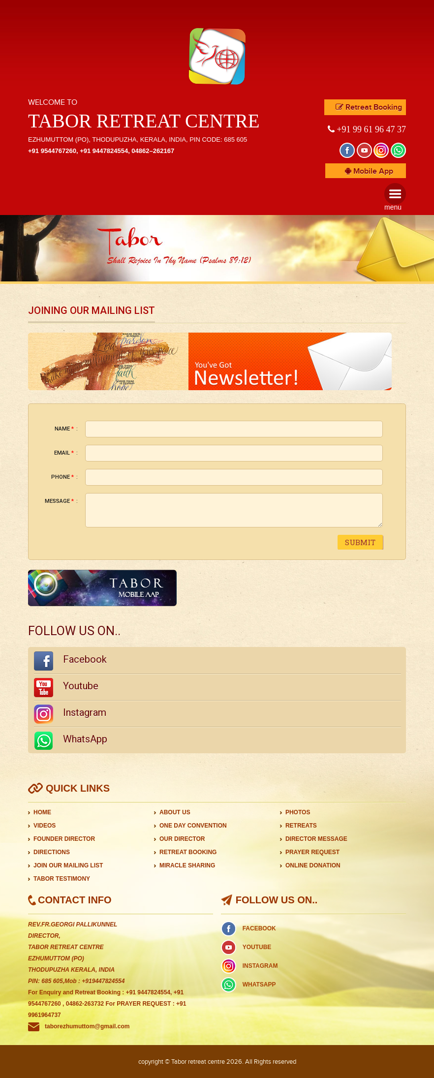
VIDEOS (44, 825)
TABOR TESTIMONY (61, 878)
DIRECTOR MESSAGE (316, 838)
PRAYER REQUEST (312, 852)
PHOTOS (297, 812)
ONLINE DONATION (313, 865)
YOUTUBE (257, 947)
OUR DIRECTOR (182, 838)
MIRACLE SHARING (187, 865)
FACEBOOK (259, 928)
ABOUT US (174, 812)
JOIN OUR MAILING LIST (68, 865)
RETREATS (301, 825)
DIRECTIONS (51, 852)
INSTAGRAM (260, 965)
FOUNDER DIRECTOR (64, 838)
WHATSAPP (259, 984)
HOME (42, 812)
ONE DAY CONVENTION (193, 825)
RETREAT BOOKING (188, 852)
